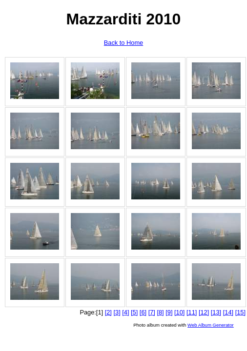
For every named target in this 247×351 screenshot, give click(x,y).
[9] (168, 312)
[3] (116, 312)
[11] (191, 312)
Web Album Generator (210, 325)
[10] (179, 312)
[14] (228, 312)
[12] (204, 312)
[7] (151, 312)
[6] (143, 312)
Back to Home (123, 42)
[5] (134, 312)
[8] (160, 312)
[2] (108, 312)
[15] (240, 312)
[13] (216, 312)
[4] (125, 312)
